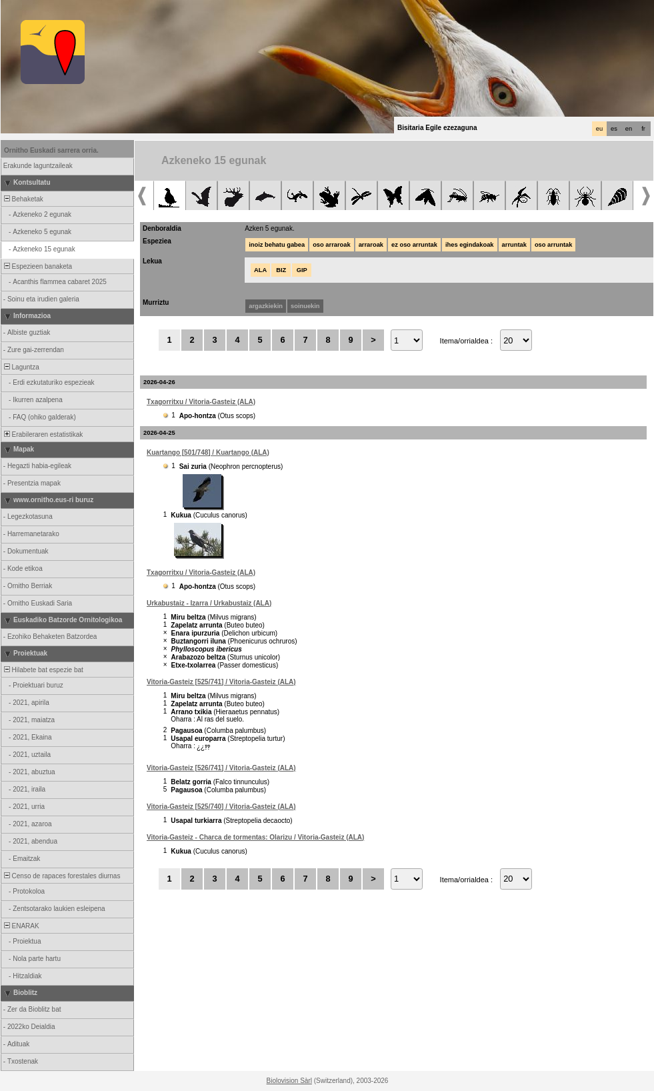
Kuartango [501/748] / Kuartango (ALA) (208, 452)
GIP (302, 270)
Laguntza (20, 367)
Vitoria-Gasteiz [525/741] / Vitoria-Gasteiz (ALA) (221, 682)
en (628, 128)
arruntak (514, 244)
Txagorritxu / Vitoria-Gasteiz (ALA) (201, 401)
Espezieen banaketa (37, 266)
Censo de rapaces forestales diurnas (61, 876)
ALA (260, 270)
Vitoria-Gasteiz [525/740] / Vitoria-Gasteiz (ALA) (221, 806)
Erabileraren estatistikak (42, 434)
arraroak (371, 244)
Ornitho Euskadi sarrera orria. (51, 150)
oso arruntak (554, 244)
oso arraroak (332, 244)
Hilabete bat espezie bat (42, 670)
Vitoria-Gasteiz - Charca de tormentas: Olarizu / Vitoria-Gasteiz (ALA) (255, 837)
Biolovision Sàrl (289, 1080)
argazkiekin (266, 306)
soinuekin (305, 306)
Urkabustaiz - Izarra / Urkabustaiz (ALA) (209, 603)
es (614, 128)
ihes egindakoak (469, 244)
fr (643, 128)
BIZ (281, 270)
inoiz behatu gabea (277, 244)
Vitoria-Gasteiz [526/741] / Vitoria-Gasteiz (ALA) (221, 768)
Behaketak (22, 199)
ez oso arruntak (414, 244)
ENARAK (20, 926)
